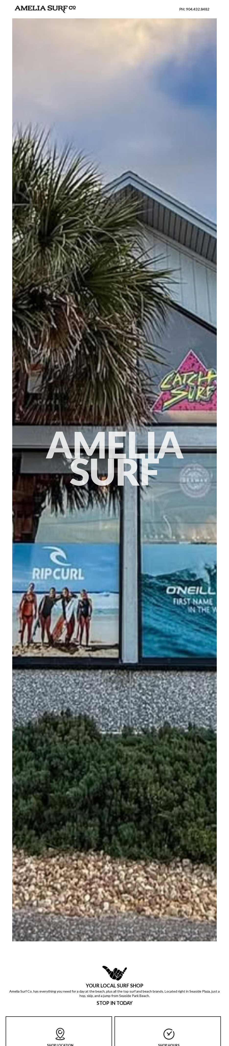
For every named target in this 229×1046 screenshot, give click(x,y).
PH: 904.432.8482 (194, 9)
